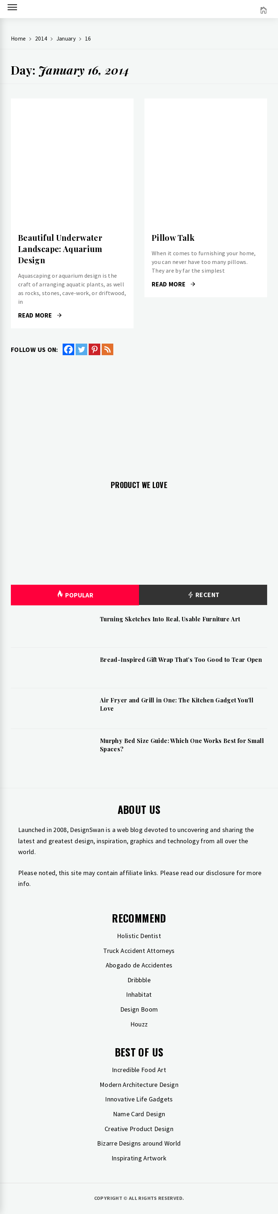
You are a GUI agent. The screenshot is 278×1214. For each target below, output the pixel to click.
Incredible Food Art (139, 1070)
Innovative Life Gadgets (139, 1099)
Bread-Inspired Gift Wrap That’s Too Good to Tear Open (181, 659)
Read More (40, 315)
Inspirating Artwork (139, 1158)
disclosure (220, 873)
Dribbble (139, 980)
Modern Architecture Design (139, 1084)
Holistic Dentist (139, 936)
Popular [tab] (74, 595)
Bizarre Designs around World (139, 1143)
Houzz (139, 1024)
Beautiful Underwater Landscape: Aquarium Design (60, 248)
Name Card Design (139, 1114)
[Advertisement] (139, 413)
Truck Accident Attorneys (139, 950)
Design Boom (139, 1009)
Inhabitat (139, 994)
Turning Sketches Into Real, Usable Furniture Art (170, 619)
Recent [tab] (203, 595)
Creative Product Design (139, 1129)
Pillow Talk (173, 237)
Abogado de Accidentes (139, 965)
